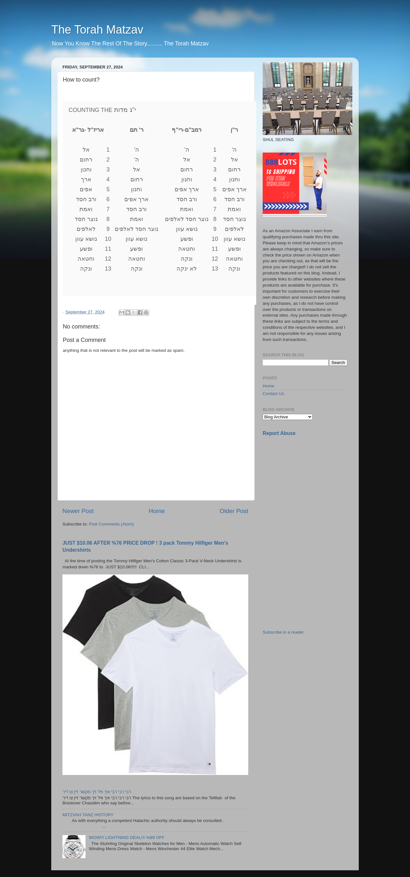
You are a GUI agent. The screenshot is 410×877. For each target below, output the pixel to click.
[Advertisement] (311, 486)
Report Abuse (279, 433)
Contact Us (273, 393)
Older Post (234, 511)
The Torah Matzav (97, 29)
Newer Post (78, 511)
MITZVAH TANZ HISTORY (87, 814)
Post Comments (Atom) (111, 524)
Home (157, 511)
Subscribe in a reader (283, 632)
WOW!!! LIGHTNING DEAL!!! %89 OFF (126, 837)
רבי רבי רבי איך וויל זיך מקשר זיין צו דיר (96, 791)
